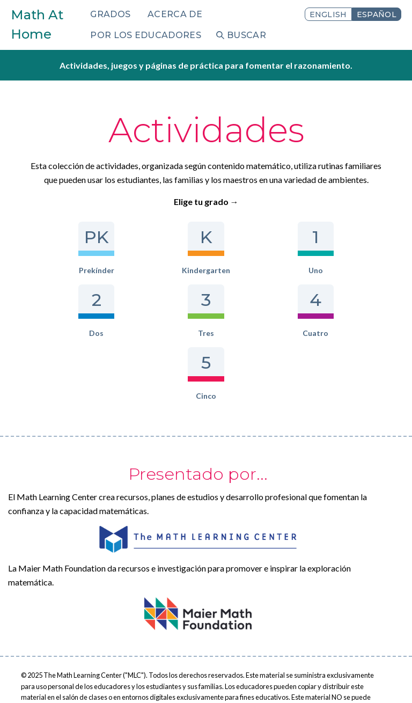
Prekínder (54, 248)
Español (376, 14)
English (328, 14)
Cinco (244, 311)
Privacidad (37, 680)
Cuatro (168, 311)
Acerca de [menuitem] (175, 14)
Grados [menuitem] (110, 14)
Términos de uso (96, 680)
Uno (206, 248)
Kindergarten (130, 248)
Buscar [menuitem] (246, 35)
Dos (282, 248)
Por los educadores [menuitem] (145, 35)
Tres (358, 248)
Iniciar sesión (158, 680)
